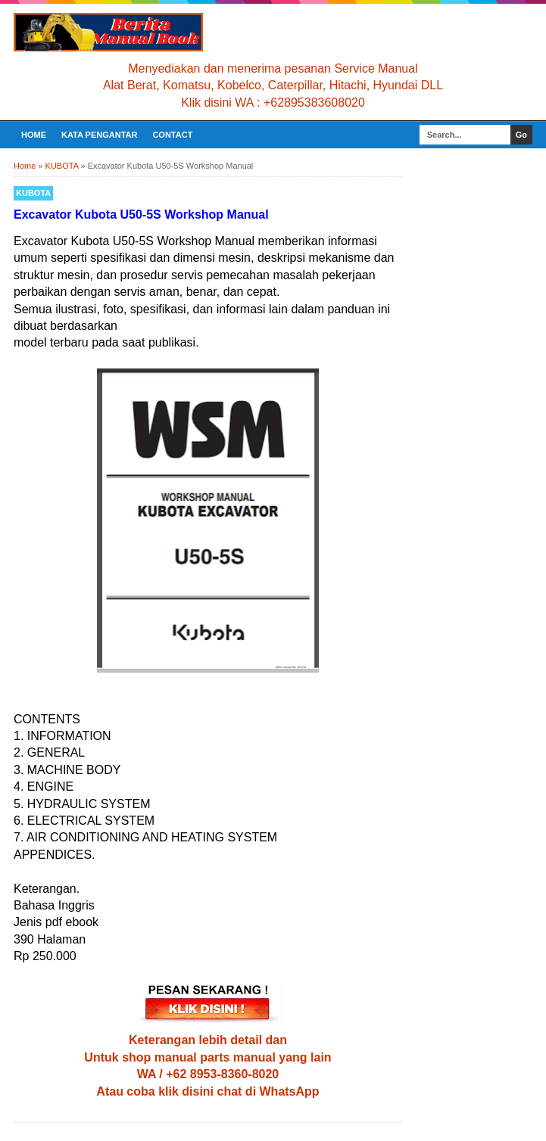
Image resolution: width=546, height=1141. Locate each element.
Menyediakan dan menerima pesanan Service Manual (272, 68)
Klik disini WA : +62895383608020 (273, 102)
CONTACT (172, 134)
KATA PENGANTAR (99, 134)
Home (33, 134)
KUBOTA (33, 192)
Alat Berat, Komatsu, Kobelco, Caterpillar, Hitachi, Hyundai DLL (273, 85)
